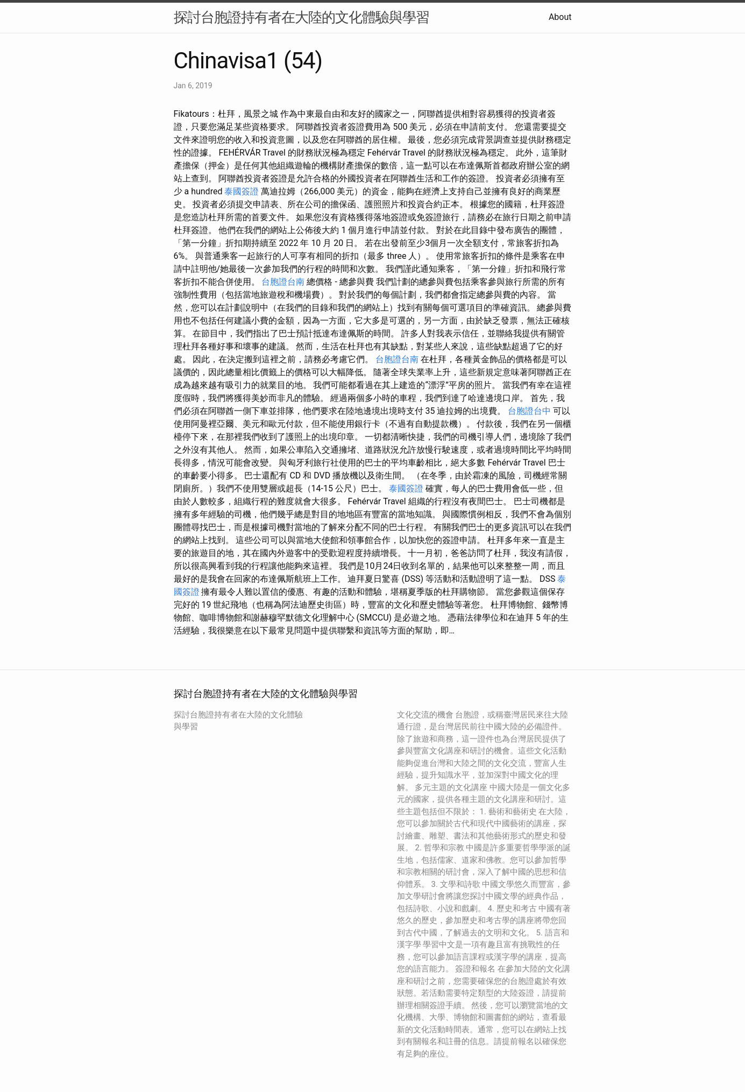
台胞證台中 (529, 411)
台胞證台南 (282, 282)
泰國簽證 (241, 191)
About (560, 17)
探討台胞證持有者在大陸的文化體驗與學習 (301, 17)
